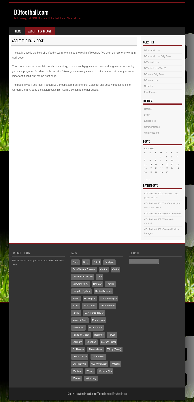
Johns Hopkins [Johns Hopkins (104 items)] (107, 305)
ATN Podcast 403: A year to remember (163, 213)
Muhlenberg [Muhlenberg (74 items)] (78, 327)
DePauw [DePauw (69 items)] (97, 284)
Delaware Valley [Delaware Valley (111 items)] (80, 284)
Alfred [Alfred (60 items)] (75, 262)
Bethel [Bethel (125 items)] (97, 262)
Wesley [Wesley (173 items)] (90, 371)
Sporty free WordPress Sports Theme (85, 394)
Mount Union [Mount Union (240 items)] (98, 320)
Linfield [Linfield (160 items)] (76, 313)
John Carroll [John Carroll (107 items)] (89, 305)
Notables (148, 86)
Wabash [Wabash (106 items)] (116, 364)
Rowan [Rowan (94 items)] (112, 335)
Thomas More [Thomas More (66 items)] (95, 349)
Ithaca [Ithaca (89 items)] (76, 305)
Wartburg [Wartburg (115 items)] (77, 371)
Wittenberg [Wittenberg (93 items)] (91, 378)
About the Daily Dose (39, 31)
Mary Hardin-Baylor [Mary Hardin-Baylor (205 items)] (93, 313)
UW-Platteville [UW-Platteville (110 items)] (79, 364)
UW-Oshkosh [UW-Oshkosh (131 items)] (98, 356)
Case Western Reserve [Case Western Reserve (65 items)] (84, 269)
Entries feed (150, 121)
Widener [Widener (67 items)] (77, 378)
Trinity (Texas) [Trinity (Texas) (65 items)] (114, 349)
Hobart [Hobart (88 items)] (76, 298)
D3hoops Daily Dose (154, 74)
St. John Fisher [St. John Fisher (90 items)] (108, 342)
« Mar (147, 180)
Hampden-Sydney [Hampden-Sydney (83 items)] (81, 291)
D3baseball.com (152, 50)
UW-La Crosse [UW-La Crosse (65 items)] (80, 356)
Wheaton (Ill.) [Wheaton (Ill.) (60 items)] (105, 371)
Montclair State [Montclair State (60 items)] (80, 320)
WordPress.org (151, 133)
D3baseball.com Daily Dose (157, 56)
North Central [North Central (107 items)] (95, 327)
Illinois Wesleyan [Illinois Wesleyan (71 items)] (108, 298)
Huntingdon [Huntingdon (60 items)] (89, 298)
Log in (147, 115)
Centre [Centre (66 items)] (115, 269)
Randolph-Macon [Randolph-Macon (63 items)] (81, 335)
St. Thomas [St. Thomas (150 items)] (78, 349)
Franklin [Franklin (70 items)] (110, 284)
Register (148, 109)
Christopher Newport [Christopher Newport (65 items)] (83, 276)
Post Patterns (150, 92)
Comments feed (152, 127)
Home (18, 31)
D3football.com (31, 12)
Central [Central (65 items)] (103, 269)
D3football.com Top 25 (155, 68)
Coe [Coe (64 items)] (100, 276)
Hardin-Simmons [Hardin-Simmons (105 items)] (103, 291)
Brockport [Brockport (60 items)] (109, 262)
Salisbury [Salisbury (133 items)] (77, 342)
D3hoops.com (151, 80)
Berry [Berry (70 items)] (86, 262)
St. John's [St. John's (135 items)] (91, 342)
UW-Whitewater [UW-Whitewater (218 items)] (99, 364)
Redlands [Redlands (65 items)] (99, 335)
